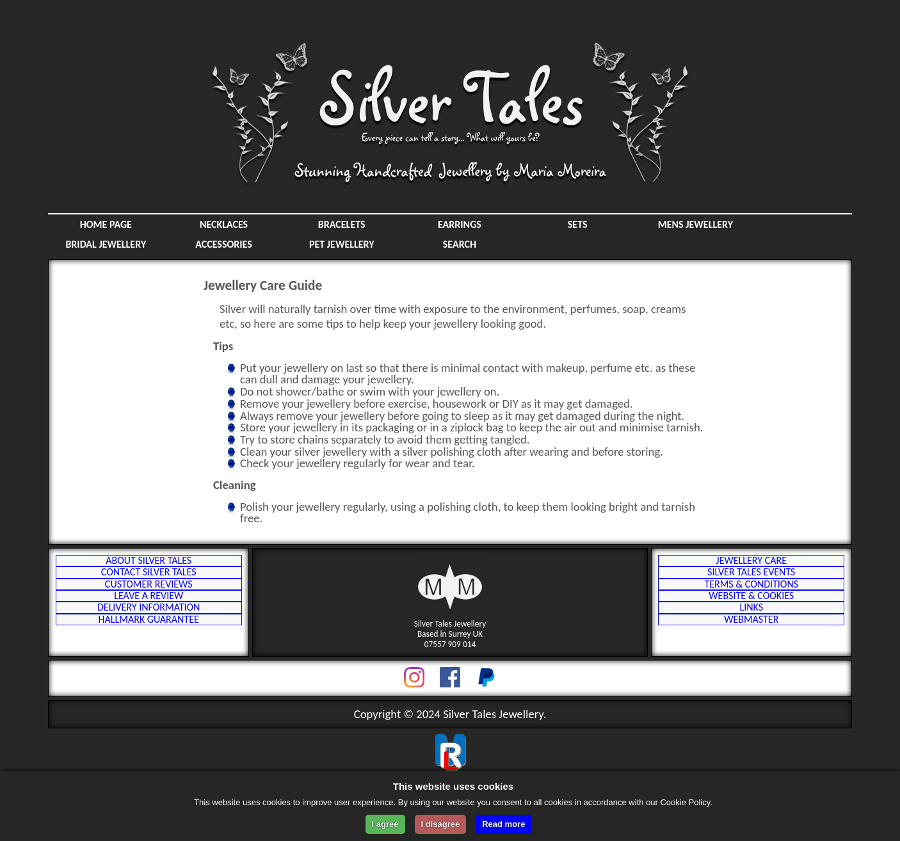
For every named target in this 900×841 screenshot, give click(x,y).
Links (751, 649)
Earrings (459, 224)
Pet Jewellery (341, 244)
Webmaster (751, 670)
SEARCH (459, 244)
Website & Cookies (751, 629)
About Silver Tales (148, 567)
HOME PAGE (106, 224)
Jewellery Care (751, 567)
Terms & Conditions (751, 608)
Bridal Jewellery (105, 244)
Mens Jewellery (695, 224)
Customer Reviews (149, 608)
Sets (578, 224)
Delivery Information (148, 649)
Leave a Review (148, 629)
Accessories (223, 244)
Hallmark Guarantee (149, 670)
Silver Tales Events (751, 588)
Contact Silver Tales (149, 588)
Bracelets (342, 224)
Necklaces (224, 224)
